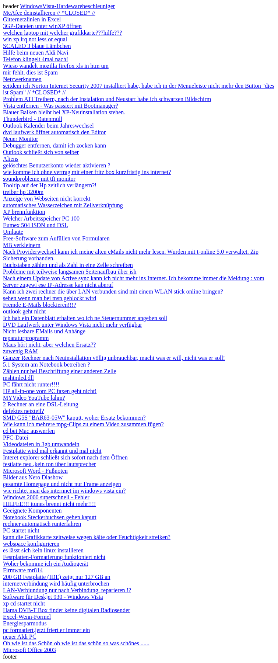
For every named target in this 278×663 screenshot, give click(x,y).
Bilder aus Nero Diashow (33, 477)
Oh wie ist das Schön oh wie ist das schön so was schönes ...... (76, 643)
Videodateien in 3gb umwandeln (41, 444)
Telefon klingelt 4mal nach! (35, 59)
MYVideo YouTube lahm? (34, 398)
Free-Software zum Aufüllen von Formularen (56, 238)
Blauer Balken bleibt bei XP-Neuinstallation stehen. (64, 112)
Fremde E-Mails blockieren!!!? (39, 305)
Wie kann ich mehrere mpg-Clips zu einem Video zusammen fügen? (83, 424)
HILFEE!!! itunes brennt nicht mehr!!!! (49, 504)
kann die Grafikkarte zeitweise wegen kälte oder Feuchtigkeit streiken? (86, 537)
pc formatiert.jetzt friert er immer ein (46, 630)
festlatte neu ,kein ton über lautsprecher (49, 464)
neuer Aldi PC (19, 637)
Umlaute (13, 232)
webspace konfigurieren (31, 544)
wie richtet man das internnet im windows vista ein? (64, 490)
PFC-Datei (15, 437)
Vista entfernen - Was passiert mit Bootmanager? (60, 106)
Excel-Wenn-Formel (27, 617)
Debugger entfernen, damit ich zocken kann (54, 145)
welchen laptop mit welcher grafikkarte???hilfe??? (62, 32)
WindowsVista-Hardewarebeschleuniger (67, 6)
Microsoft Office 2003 (29, 650)
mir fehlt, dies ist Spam (30, 72)
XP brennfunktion (24, 212)
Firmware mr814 (23, 570)
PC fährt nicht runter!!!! (31, 384)
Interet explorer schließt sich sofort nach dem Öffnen (65, 457)
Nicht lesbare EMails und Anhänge (44, 331)
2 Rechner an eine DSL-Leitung (40, 404)
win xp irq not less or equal (35, 39)
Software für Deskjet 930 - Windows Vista (53, 597)
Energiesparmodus (25, 623)
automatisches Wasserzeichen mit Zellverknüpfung (63, 205)
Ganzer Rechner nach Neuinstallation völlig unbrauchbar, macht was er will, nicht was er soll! (114, 358)
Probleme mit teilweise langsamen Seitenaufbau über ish (70, 271)
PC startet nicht (21, 530)
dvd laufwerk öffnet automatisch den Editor (54, 132)
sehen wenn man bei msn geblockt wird (49, 298)
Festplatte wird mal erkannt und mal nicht (52, 451)
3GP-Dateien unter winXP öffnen (42, 26)
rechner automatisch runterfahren (42, 524)
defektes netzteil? (23, 411)
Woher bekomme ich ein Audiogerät (45, 563)
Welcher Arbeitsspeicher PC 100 (41, 218)
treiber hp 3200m (23, 192)
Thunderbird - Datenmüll (32, 119)
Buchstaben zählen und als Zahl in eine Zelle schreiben (68, 265)
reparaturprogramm (26, 338)
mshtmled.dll (18, 378)
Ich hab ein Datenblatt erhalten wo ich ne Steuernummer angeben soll (85, 318)
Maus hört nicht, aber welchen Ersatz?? (49, 344)
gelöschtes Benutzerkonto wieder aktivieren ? (56, 165)
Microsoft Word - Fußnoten (35, 471)
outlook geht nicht (24, 311)
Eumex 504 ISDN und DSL (35, 225)
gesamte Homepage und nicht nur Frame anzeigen (62, 484)
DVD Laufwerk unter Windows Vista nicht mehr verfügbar (72, 325)
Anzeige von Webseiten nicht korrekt (46, 198)
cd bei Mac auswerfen (29, 431)
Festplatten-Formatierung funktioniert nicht (54, 557)
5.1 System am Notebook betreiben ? (46, 364)
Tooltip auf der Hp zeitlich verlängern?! (49, 185)
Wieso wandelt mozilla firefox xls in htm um (56, 66)
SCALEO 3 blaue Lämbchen (37, 46)
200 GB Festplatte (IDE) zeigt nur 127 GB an (56, 577)
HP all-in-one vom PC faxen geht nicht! (49, 391)
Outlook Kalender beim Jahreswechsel (48, 125)
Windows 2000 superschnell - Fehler (46, 497)
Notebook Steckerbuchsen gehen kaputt (49, 517)
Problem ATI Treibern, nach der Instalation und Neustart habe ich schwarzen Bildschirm (107, 99)
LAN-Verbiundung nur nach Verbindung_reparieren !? (67, 590)
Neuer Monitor (20, 139)
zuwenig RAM (20, 351)
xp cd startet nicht (24, 603)
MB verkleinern (22, 245)
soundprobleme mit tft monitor (39, 179)
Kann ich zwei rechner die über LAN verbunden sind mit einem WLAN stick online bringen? (113, 291)
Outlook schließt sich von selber (41, 152)
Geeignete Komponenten (32, 510)
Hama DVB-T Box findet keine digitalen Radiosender (66, 610)
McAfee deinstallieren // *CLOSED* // (49, 13)
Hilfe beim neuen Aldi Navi (35, 52)
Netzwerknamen (22, 79)
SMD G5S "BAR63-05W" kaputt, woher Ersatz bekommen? (74, 417)
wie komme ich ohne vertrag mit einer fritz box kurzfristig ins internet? (87, 172)
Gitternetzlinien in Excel (32, 19)
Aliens (10, 159)
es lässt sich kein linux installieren (43, 550)
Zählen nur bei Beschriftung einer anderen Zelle (59, 371)
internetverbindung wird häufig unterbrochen (56, 583)
